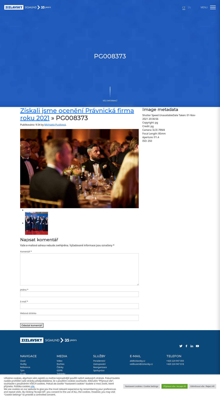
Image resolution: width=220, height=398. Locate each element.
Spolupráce (99, 370)
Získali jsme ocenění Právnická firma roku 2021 (77, 114)
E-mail (24, 301)
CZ (183, 7)
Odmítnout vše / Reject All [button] (202, 386)
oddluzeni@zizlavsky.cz (141, 364)
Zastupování (99, 364)
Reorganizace (100, 367)
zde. (33, 386)
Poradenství (99, 360)
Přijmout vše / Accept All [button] (174, 386)
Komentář (26, 251)
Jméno (24, 289)
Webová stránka (28, 313)
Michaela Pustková (55, 124)
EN (189, 7)
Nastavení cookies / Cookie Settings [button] (141, 386)
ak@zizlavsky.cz (137, 360)
